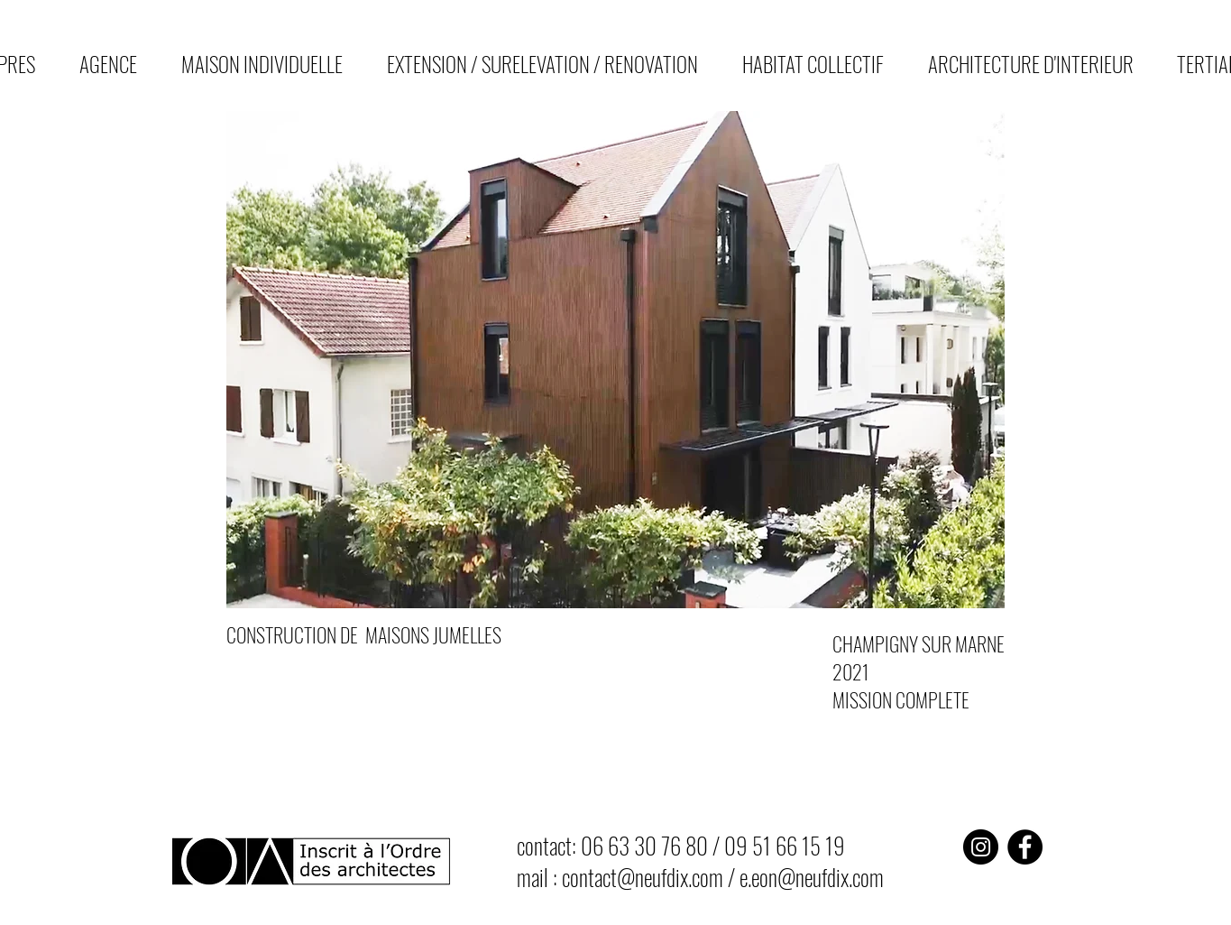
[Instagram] (980, 847)
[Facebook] (1025, 847)
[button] (615, 359)
